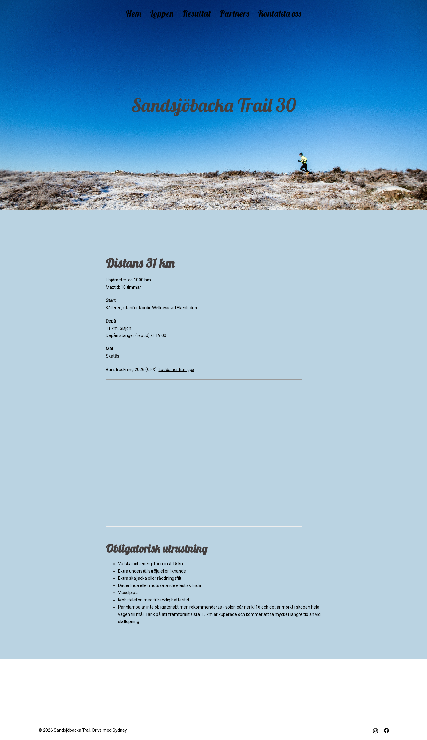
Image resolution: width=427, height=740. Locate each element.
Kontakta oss (279, 13)
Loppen (162, 13)
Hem (133, 13)
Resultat (196, 13)
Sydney (120, 730)
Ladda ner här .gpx (176, 369)
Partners (234, 13)
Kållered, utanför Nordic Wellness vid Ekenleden (151, 307)
